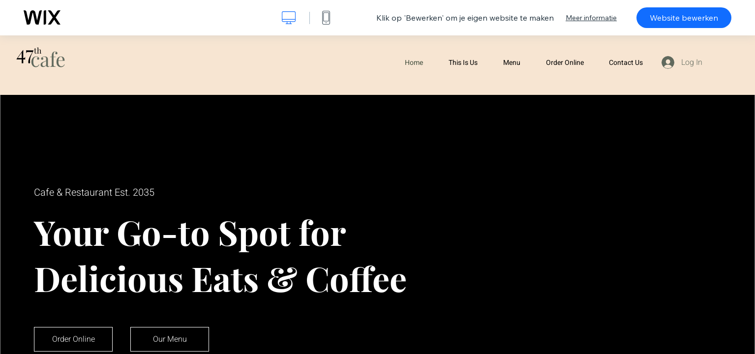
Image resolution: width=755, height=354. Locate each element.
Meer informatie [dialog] (591, 17)
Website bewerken (684, 18)
